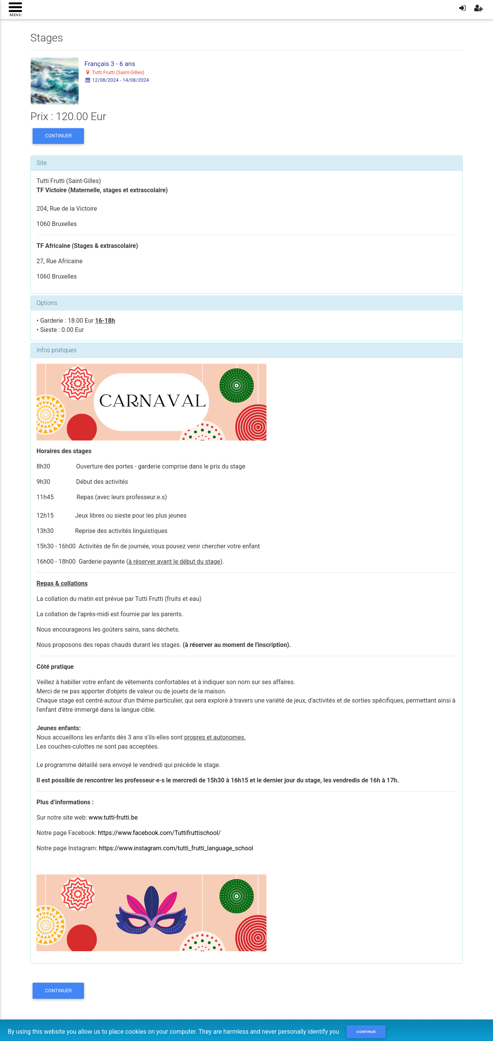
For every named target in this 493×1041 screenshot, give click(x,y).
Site (41, 163)
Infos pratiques (56, 350)
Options (46, 303)
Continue (366, 1031)
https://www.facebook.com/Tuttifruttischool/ (159, 832)
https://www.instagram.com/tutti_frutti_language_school (176, 848)
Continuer (58, 136)
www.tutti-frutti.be (113, 817)
